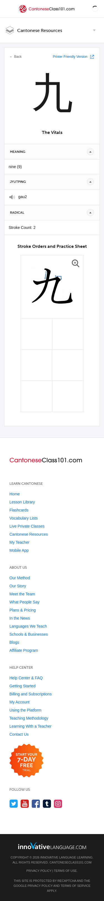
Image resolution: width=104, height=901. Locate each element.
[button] (95, 9)
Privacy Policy (38, 870)
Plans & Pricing (22, 610)
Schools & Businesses (28, 634)
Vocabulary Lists (23, 518)
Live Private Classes (27, 526)
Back (18, 57)
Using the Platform (25, 710)
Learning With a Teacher (30, 726)
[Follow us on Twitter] (13, 803)
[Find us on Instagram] (58, 803)
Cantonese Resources (39, 30)
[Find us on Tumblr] (47, 803)
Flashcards (18, 510)
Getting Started (22, 686)
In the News (19, 618)
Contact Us (19, 734)
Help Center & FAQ (26, 678)
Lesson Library (22, 502)
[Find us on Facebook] (36, 803)
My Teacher (19, 542)
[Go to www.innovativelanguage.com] (52, 845)
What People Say (24, 602)
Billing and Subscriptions (30, 694)
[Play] (12, 197)
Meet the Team (22, 594)
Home (14, 494)
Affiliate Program (23, 650)
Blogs (14, 642)
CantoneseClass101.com (70, 862)
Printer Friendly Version (70, 57)
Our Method (19, 578)
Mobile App (19, 550)
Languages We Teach (28, 626)
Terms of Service (75, 885)
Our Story (17, 586)
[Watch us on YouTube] (25, 803)
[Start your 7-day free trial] (26, 761)
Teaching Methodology (28, 718)
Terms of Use (65, 870)
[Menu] (9, 9)
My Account (19, 702)
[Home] (47, 13)
